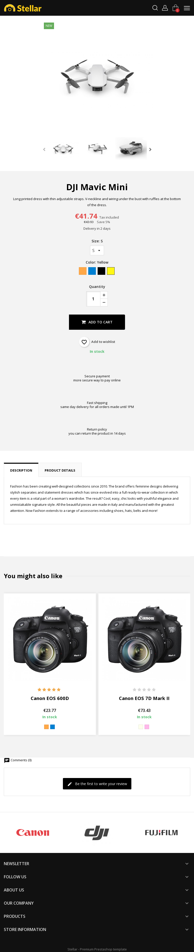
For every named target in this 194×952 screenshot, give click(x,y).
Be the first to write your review (97, 784)
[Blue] (92, 272)
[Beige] (140, 727)
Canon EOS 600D (50, 698)
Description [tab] (21, 470)
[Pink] (147, 727)
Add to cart (97, 322)
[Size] (97, 250)
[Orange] (83, 272)
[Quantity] (93, 298)
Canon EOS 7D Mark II (144, 698)
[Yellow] (111, 272)
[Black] (102, 272)
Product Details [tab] (60, 470)
